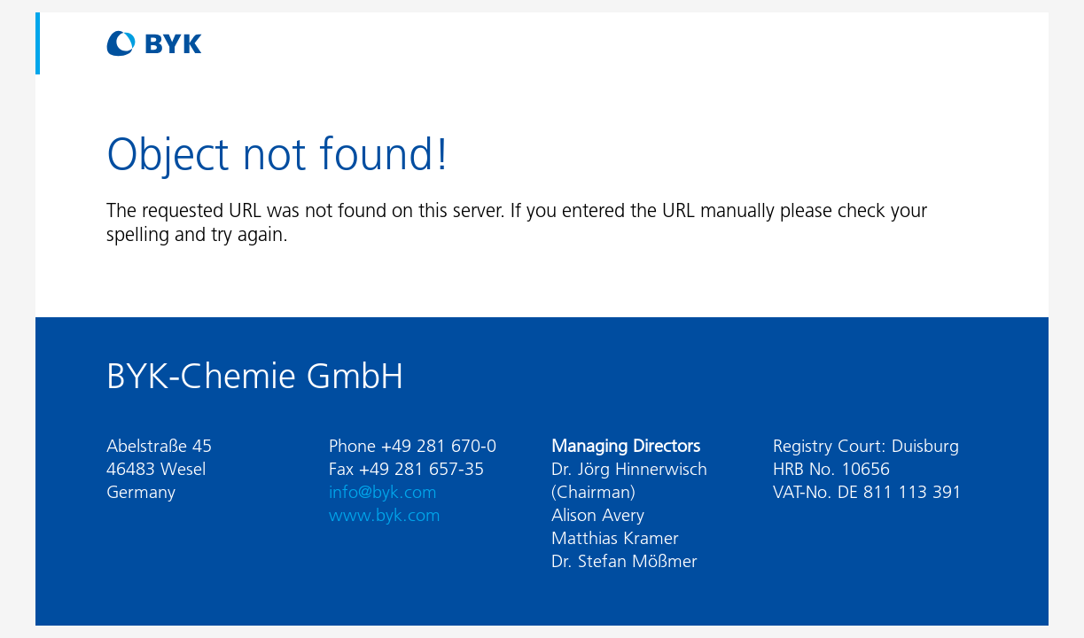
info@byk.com (383, 491)
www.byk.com (385, 514)
